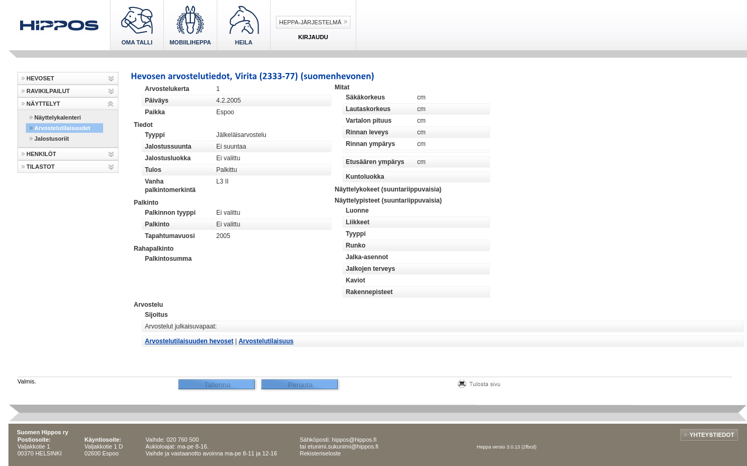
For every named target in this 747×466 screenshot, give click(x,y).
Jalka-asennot (367, 257)
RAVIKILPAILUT (48, 91)
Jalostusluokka (168, 158)
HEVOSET (40, 78)
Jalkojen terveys (370, 268)
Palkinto (157, 224)
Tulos (153, 169)
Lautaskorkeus (368, 109)
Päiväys (157, 100)
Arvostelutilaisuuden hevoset (189, 341)
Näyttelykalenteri (57, 117)
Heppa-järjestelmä (310, 22)
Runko (355, 245)
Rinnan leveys (367, 132)
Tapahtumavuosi (170, 236)
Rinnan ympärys (370, 144)
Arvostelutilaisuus (265, 341)
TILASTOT (40, 166)
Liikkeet (358, 222)
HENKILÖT (41, 154)
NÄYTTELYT (43, 103)
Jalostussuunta (168, 146)
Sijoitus (156, 314)
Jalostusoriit (51, 138)
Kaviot (355, 280)
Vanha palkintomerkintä (170, 186)
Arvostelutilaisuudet (62, 128)
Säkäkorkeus (365, 97)
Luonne (357, 210)
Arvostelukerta (167, 89)
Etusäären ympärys (375, 162)
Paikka (155, 112)
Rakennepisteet (369, 292)
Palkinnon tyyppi (170, 212)
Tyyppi (155, 135)
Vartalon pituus (369, 120)
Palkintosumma (168, 258)
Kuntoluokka (365, 176)
